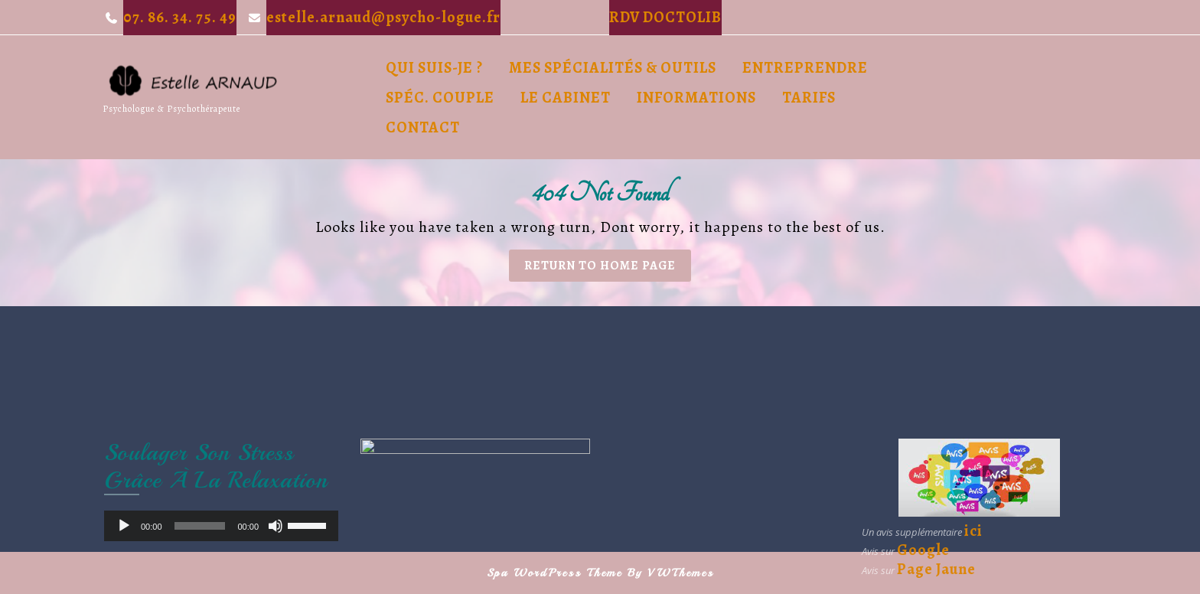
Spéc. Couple (440, 97)
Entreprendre (805, 67)
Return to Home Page (607, 269)
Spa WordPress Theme (554, 573)
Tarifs (809, 97)
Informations (696, 97)
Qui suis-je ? (434, 67)
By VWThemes (671, 573)
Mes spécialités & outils (612, 67)
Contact (423, 127)
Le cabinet (565, 97)
